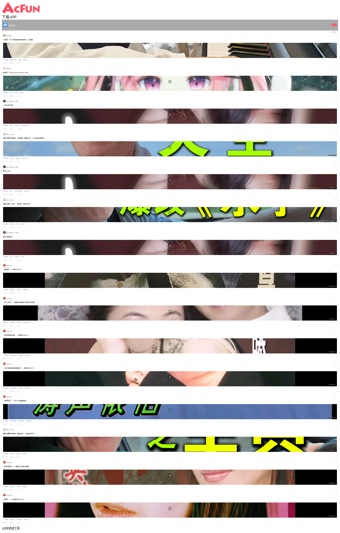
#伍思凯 (25, 59)
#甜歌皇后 (27, 355)
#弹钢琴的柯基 (13, 59)
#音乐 (11, 92)
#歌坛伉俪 (12, 322)
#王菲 (11, 256)
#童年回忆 (19, 289)
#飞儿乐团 (17, 125)
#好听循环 (25, 289)
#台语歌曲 (12, 486)
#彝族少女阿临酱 (24, 125)
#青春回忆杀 (19, 519)
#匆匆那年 (17, 256)
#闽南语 (18, 486)
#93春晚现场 (28, 420)
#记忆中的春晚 (13, 420)
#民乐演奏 (19, 322)
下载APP (9, 17)
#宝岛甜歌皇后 (13, 355)
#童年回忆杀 (21, 420)
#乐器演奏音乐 (26, 322)
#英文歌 (21, 92)
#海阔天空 (18, 158)
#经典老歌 (6, 59)
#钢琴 (20, 59)
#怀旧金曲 (12, 289)
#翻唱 (16, 92)
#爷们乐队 (24, 158)
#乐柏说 (11, 158)
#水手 (17, 224)
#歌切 (11, 125)
